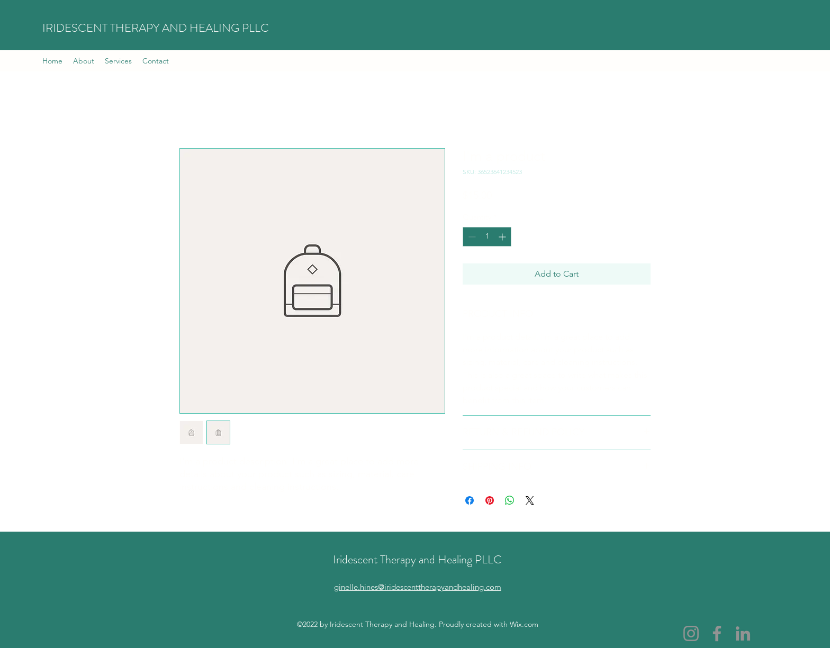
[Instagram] (691, 633)
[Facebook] (717, 633)
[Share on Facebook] (469, 500)
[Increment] (503, 236)
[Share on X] (530, 500)
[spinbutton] (487, 236)
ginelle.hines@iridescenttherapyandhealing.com (417, 587)
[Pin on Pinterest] (489, 500)
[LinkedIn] (743, 633)
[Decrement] (470, 236)
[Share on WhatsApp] (509, 500)
